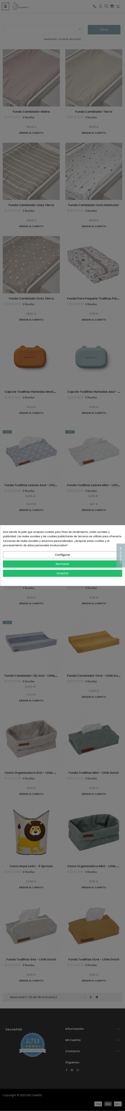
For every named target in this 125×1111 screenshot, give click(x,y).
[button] (120, 555)
